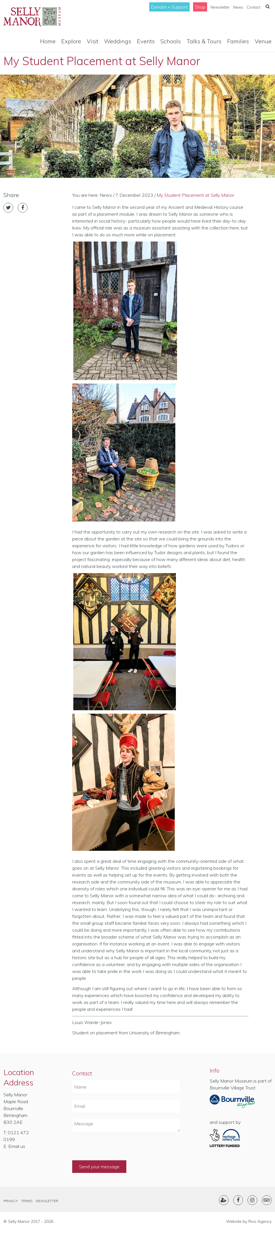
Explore (71, 41)
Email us (16, 1146)
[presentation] (115, 1149)
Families (238, 41)
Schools (170, 41)
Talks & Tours (203, 41)
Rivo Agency (260, 1221)
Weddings (117, 41)
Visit (92, 41)
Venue (263, 41)
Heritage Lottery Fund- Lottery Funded (233, 1138)
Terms (26, 1201)
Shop (200, 7)
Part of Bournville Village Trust (233, 1103)
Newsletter (220, 7)
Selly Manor (32, 16)
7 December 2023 (134, 195)
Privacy (10, 1201)
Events (146, 41)
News (238, 7)
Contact (253, 7)
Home (48, 41)
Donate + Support (169, 7)
